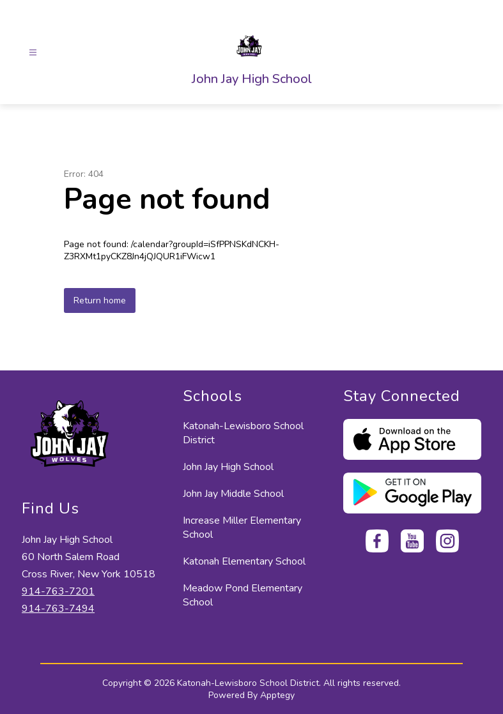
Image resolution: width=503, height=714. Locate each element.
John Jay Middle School (233, 494)
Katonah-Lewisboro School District (243, 433)
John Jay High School (228, 467)
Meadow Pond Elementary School (242, 595)
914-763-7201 (58, 591)
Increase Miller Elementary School (242, 527)
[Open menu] (33, 52)
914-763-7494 (58, 609)
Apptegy (277, 695)
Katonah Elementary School (244, 561)
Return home (100, 300)
